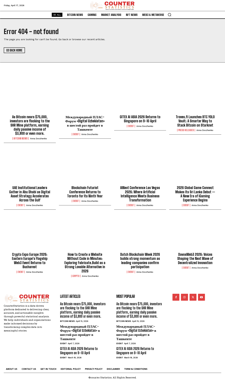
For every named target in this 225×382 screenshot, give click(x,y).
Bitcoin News (21, 138)
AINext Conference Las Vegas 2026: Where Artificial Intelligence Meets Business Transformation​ (140, 194)
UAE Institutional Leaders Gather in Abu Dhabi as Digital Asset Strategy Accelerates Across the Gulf (29, 194)
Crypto (75, 276)
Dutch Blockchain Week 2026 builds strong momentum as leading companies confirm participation (140, 260)
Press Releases (186, 130)
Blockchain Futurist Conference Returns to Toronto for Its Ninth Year (85, 192)
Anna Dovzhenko (38, 138)
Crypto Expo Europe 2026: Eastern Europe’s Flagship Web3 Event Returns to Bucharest (30, 260)
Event (76, 134)
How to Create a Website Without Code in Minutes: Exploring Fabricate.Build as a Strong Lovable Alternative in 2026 (84, 262)
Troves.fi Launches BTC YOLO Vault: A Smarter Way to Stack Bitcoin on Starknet (195, 121)
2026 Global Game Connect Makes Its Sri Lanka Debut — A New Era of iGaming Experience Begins (195, 194)
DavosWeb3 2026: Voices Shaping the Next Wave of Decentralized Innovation (195, 258)
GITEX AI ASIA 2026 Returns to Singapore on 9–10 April (140, 119)
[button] (169, 14)
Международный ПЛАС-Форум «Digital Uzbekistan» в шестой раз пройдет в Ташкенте (85, 123)
